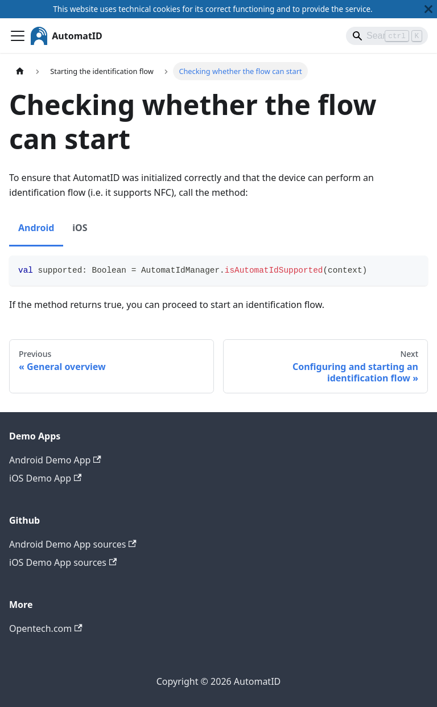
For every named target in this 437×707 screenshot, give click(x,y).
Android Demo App (55, 460)
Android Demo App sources (73, 544)
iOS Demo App (45, 478)
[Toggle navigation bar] (17, 35)
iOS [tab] (79, 227)
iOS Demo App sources (63, 562)
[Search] (387, 36)
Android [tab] (36, 227)
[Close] (428, 9)
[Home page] (20, 71)
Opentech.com (46, 628)
